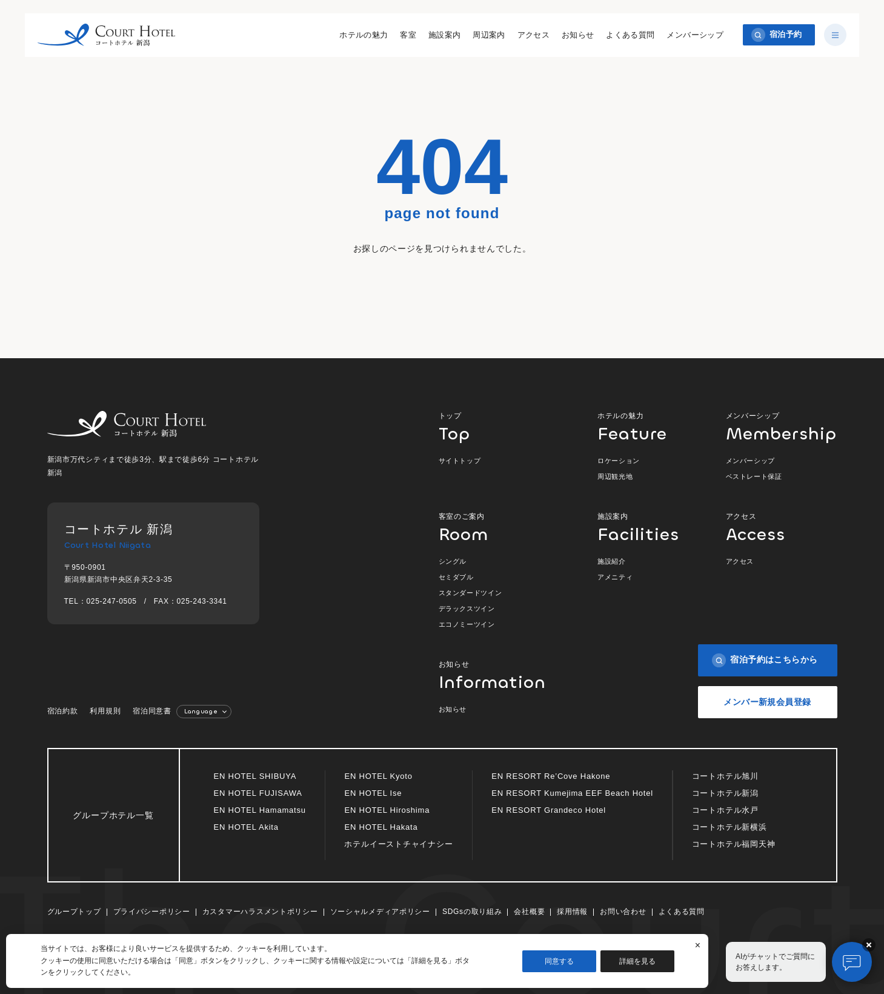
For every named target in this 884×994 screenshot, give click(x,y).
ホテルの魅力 (361, 35)
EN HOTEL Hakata (380, 827)
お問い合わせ (623, 911)
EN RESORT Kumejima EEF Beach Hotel (572, 793)
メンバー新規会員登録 (767, 702)
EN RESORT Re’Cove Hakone (550, 776)
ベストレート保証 (754, 476)
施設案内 (443, 35)
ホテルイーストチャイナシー (398, 844)
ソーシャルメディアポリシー (380, 911)
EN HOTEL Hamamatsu (260, 810)
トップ (494, 426)
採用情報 (572, 911)
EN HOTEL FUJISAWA (258, 793)
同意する (559, 961)
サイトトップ (460, 460)
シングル (453, 561)
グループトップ (74, 911)
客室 (406, 35)
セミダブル (456, 577)
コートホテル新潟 (725, 793)
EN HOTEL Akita (246, 827)
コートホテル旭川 (725, 776)
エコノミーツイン (467, 624)
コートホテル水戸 (725, 810)
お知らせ (576, 35)
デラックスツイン (467, 608)
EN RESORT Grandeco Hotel (548, 810)
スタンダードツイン (470, 592)
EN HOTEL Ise (373, 793)
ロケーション (618, 460)
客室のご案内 (494, 527)
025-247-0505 (111, 601)
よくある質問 (628, 35)
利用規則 (105, 711)
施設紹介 (611, 561)
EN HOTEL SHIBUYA (255, 776)
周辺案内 (487, 35)
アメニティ (615, 577)
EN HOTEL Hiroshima (387, 810)
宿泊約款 (62, 711)
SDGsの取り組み (472, 911)
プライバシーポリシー (151, 911)
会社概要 (529, 911)
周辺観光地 (615, 476)
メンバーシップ (693, 35)
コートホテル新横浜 (729, 827)
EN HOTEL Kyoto (378, 776)
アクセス (532, 35)
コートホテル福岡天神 (734, 844)
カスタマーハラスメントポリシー (260, 911)
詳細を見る (637, 961)
